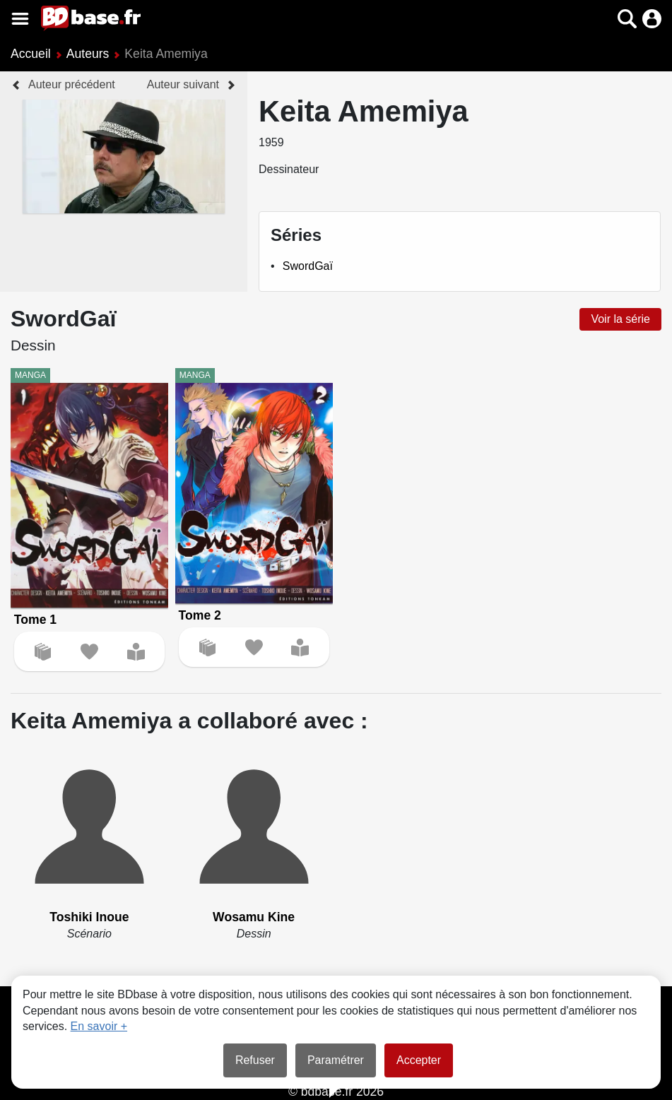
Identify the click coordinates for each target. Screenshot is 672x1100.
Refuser (255, 1060)
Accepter (418, 1060)
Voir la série (620, 319)
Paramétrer (335, 1060)
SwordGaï (308, 266)
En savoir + (99, 1026)
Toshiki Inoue (89, 917)
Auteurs (88, 54)
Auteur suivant (183, 84)
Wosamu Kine (254, 917)
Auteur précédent (71, 84)
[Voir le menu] (20, 18)
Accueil (31, 54)
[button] (627, 18)
